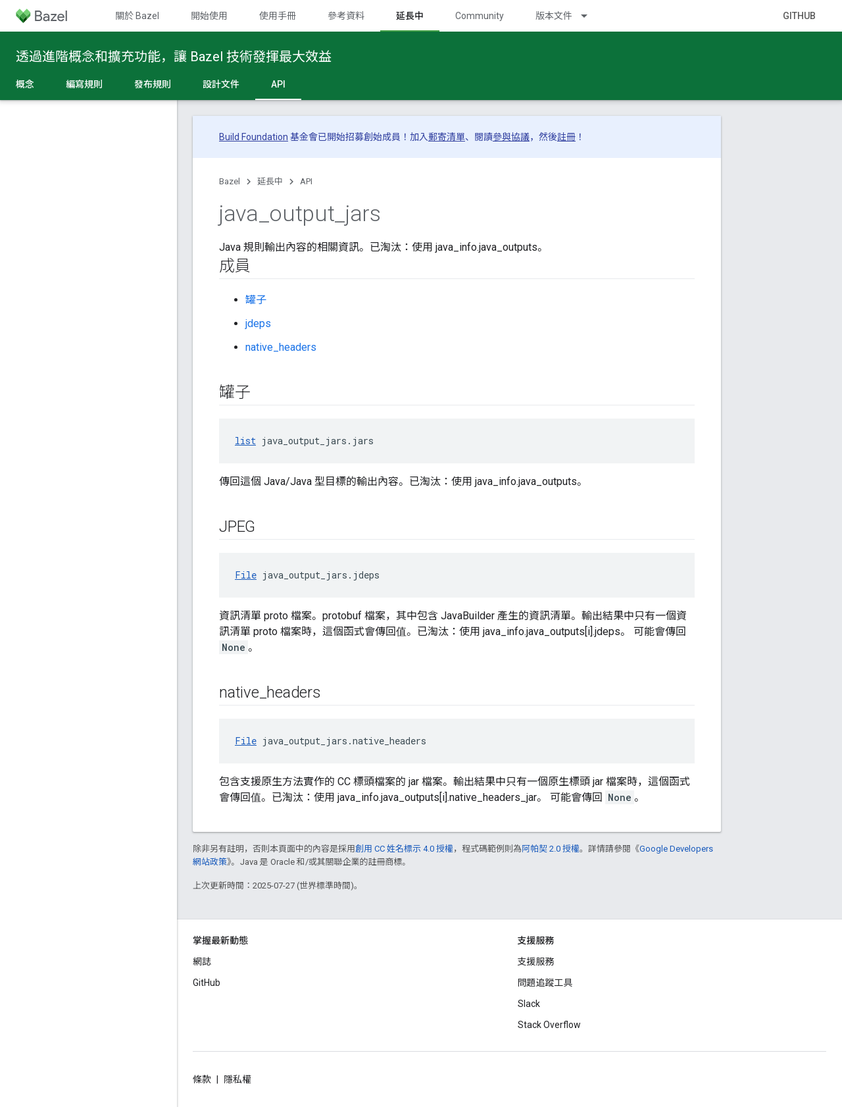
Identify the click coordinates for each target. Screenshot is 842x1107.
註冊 (566, 137)
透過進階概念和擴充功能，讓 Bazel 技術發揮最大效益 (174, 56)
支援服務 (536, 961)
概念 (25, 84)
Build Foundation (253, 137)
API (306, 181)
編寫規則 (84, 84)
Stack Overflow (549, 1024)
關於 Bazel (137, 16)
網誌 (202, 961)
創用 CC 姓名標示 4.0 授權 (404, 849)
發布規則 (152, 84)
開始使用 (209, 16)
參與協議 (511, 137)
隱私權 (237, 1079)
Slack (529, 1003)
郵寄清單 (446, 137)
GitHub (799, 16)
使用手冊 (277, 16)
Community (479, 16)
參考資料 (346, 16)
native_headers (280, 347)
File (246, 575)
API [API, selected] (278, 84)
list (245, 440)
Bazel (229, 181)
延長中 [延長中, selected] (410, 16)
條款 (202, 1079)
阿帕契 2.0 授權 (551, 849)
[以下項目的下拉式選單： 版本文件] (590, 16)
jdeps (258, 323)
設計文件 (221, 84)
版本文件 (553, 16)
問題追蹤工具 (545, 982)
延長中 (270, 181)
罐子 (255, 300)
